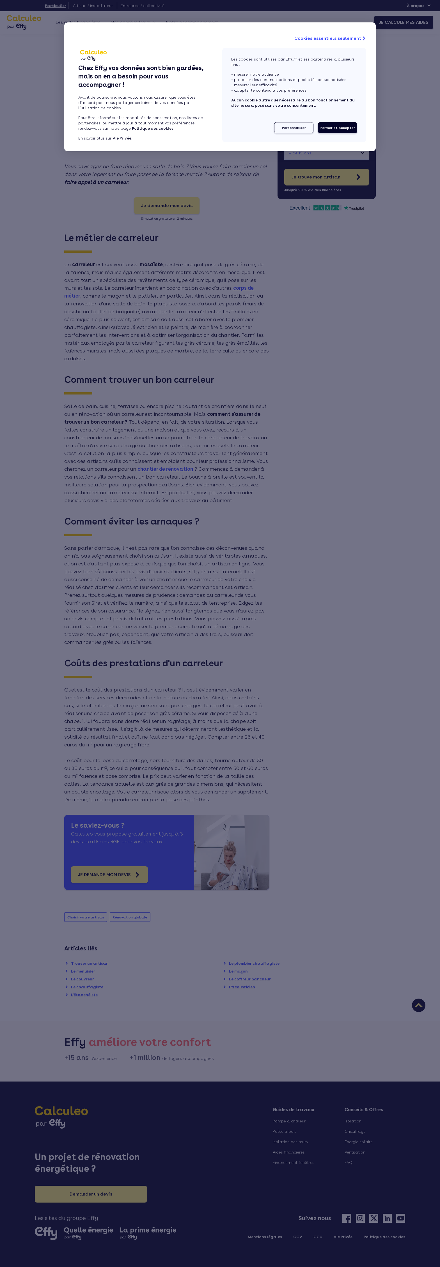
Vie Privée (122, 138)
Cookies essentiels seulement (330, 38)
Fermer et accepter (337, 128)
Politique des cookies (152, 128)
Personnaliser (294, 128)
